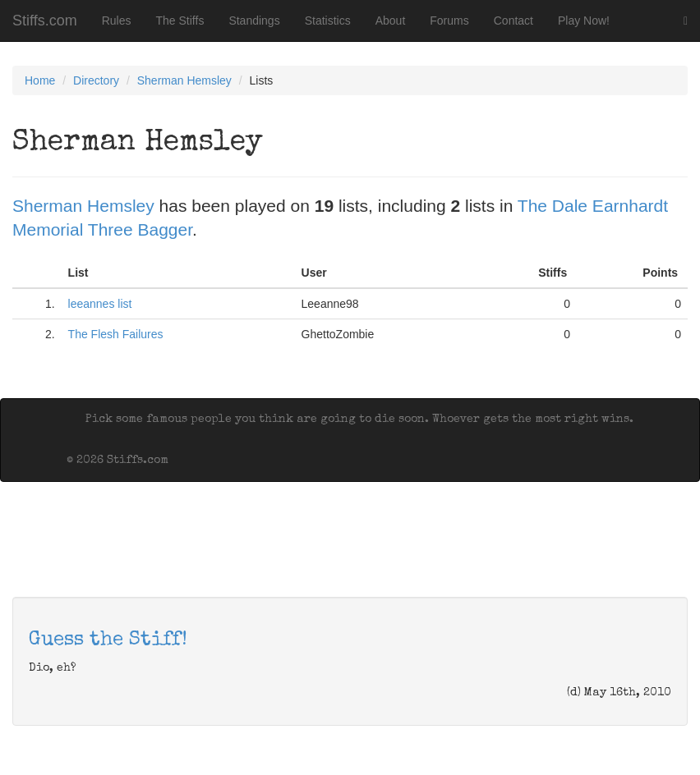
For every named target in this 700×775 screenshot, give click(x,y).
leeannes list (100, 303)
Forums (449, 20)
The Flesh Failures (115, 334)
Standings (253, 20)
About (390, 20)
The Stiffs (180, 20)
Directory (96, 80)
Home (40, 80)
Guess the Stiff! (108, 640)
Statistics (328, 20)
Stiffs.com (44, 20)
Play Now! (584, 20)
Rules (116, 20)
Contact (513, 20)
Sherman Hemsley (184, 80)
